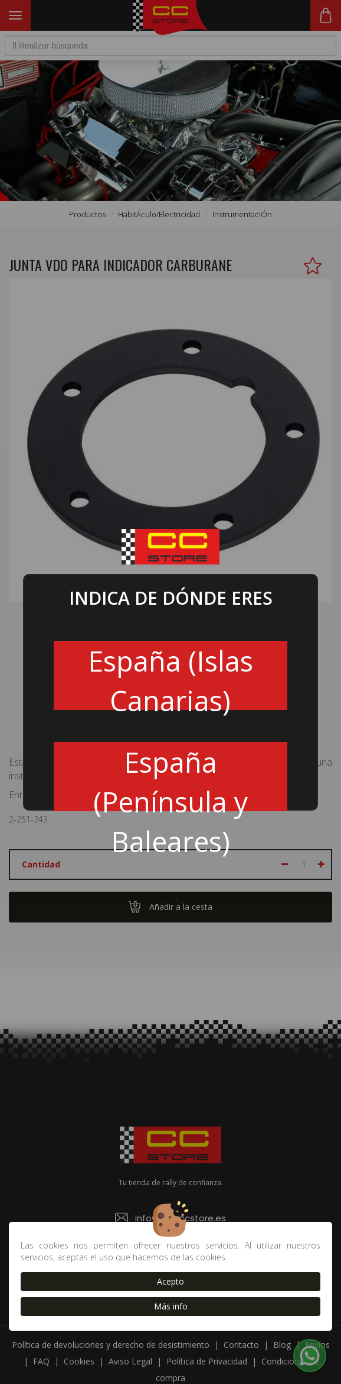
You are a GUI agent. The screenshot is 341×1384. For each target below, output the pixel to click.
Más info (171, 1306)
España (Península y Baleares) (170, 777)
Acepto (170, 1281)
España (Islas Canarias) (170, 676)
